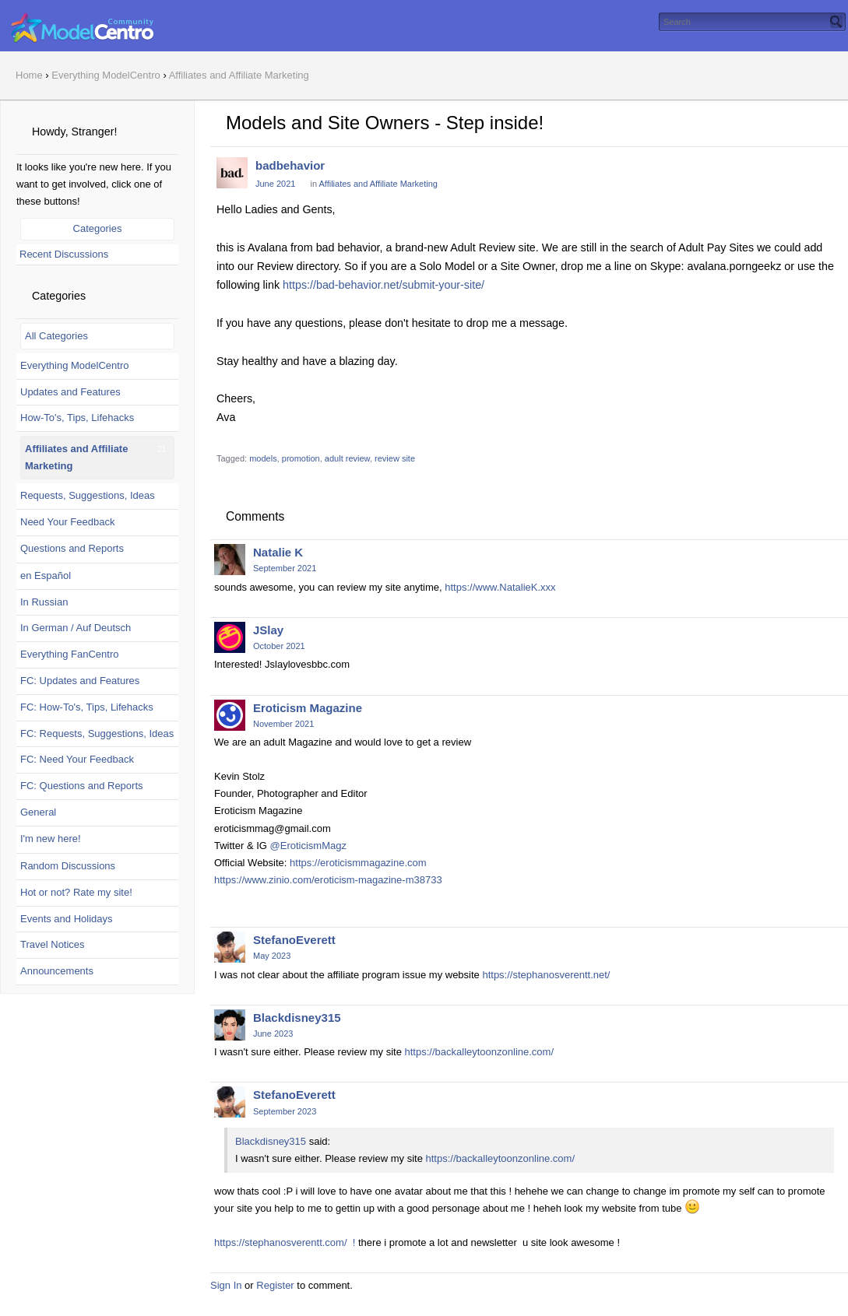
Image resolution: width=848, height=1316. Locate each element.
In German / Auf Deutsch (75, 627)
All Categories (56, 336)
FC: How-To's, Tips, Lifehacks (86, 707)
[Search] (836, 22)
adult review (347, 458)
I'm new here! (50, 838)
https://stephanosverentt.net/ (546, 975)
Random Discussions (67, 866)
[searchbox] (752, 21)
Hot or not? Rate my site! (76, 892)
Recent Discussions (63, 254)
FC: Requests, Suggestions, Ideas (97, 733)
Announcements (56, 971)
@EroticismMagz (308, 845)
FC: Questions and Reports (81, 785)
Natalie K (278, 552)
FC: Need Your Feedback (77, 759)
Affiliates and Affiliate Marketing (377, 183)
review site (395, 458)
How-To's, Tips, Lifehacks (77, 417)
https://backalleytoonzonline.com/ (479, 1052)
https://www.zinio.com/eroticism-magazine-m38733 (328, 880)
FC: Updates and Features (79, 680)
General (38, 812)
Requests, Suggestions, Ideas (87, 495)
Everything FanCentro (69, 654)
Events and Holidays (66, 919)
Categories (97, 228)
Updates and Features (70, 392)
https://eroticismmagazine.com (358, 863)
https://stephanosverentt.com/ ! (284, 1242)
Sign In (225, 1285)
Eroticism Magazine (307, 707)
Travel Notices (52, 944)
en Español (45, 575)
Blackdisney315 (297, 1017)
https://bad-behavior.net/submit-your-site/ (383, 285)
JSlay (268, 630)
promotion (301, 458)
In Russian (44, 602)
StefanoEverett (294, 939)
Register (275, 1285)
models (262, 458)
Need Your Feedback (67, 522)
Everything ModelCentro (74, 365)
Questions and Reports (72, 548)
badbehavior (290, 165)
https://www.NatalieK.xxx (500, 587)
